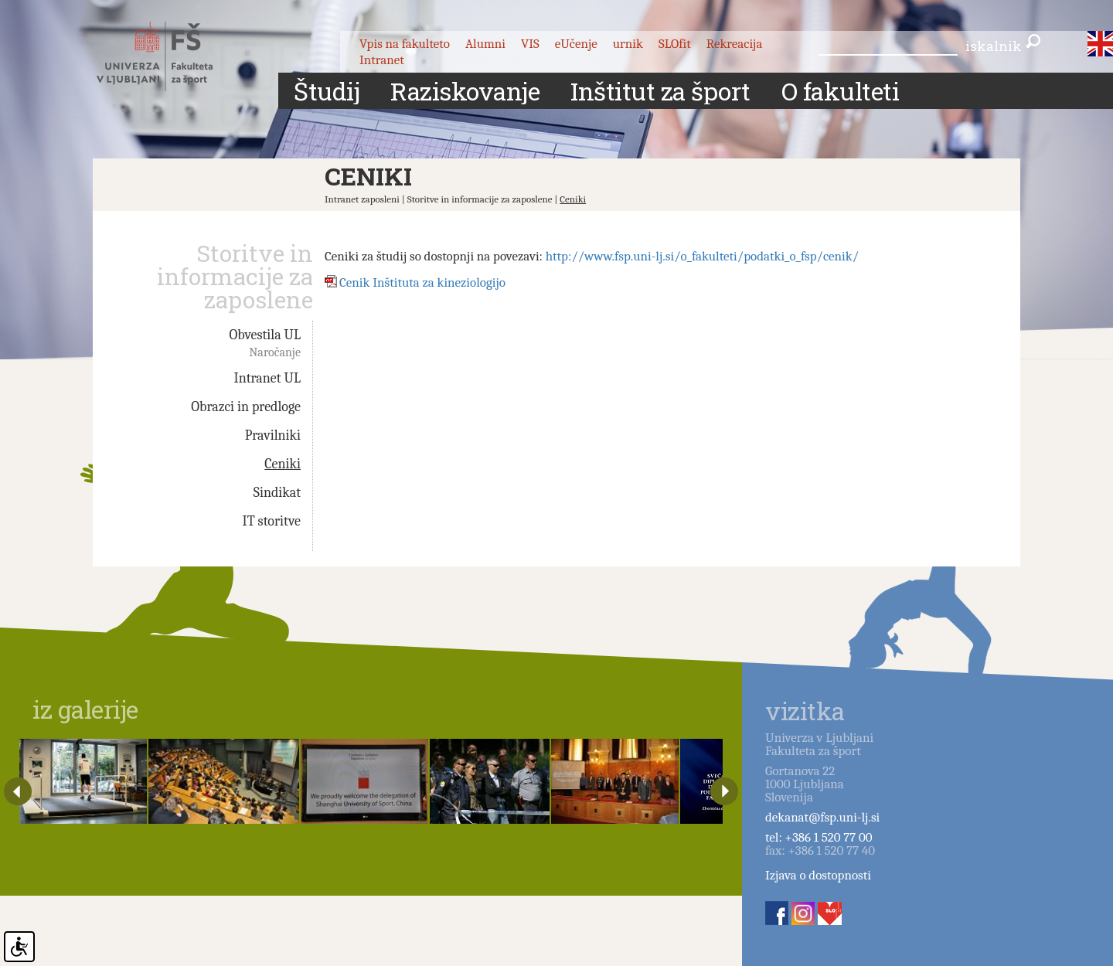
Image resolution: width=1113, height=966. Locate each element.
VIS (530, 43)
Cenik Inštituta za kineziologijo (422, 282)
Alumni (485, 43)
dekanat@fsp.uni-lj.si (822, 817)
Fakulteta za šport (172, 56)
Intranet (381, 60)
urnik (628, 43)
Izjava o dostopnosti (818, 875)
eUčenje (576, 43)
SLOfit (675, 43)
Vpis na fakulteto (404, 43)
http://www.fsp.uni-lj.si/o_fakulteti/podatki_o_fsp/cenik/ (702, 256)
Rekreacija (734, 43)
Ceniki (573, 199)
